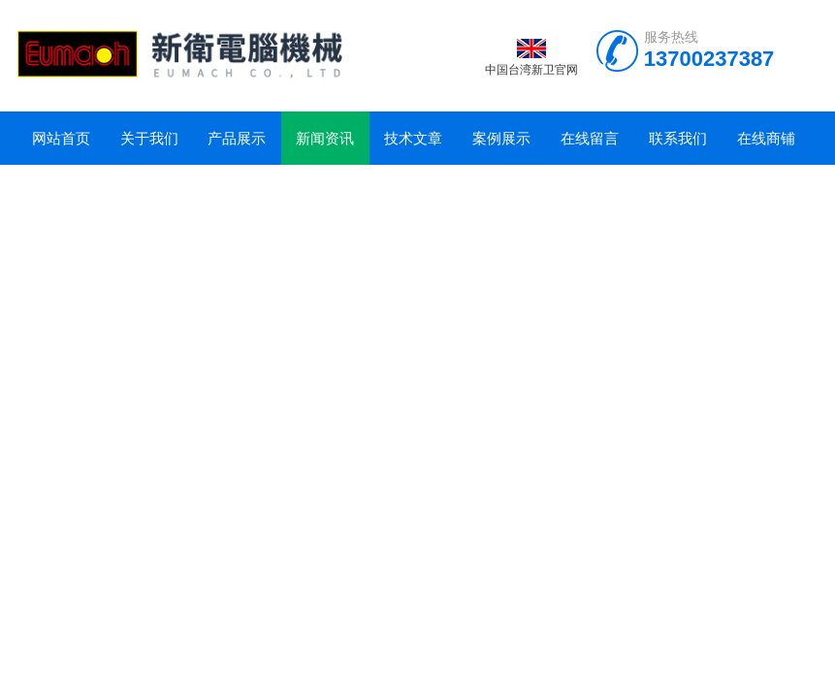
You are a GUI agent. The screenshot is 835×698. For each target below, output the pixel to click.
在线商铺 (766, 138)
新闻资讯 (325, 138)
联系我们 (678, 138)
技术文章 (413, 138)
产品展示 (237, 138)
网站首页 (61, 138)
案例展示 (501, 138)
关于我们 (149, 138)
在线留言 (590, 138)
